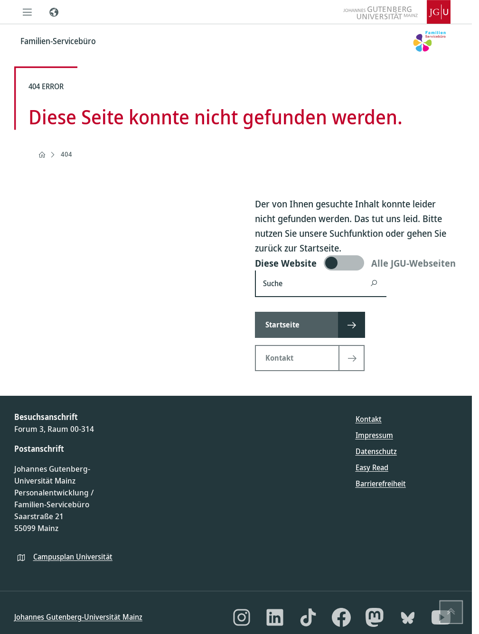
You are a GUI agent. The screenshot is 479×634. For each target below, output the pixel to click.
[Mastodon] (374, 617)
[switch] (356, 262)
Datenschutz (376, 451)
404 (66, 153)
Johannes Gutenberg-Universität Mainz (78, 617)
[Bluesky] (407, 617)
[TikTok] (308, 617)
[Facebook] (341, 617)
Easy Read (372, 467)
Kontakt (369, 419)
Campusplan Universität (73, 556)
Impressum (374, 435)
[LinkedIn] (274, 617)
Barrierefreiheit (381, 483)
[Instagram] (241, 617)
